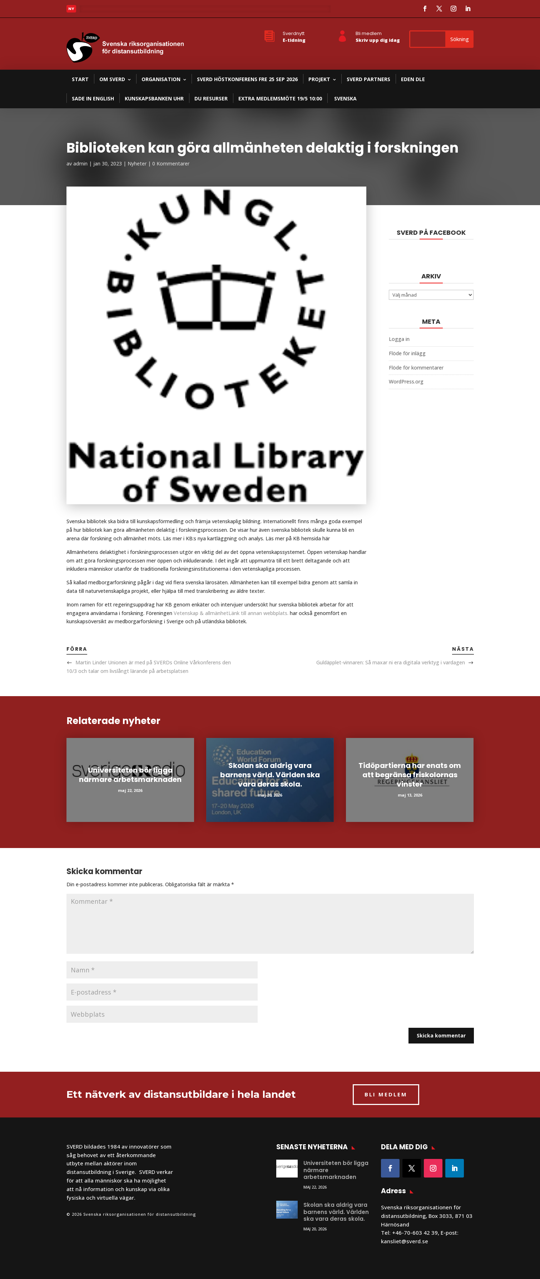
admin (80, 163)
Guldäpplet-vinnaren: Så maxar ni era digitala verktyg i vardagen (390, 662)
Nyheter (137, 163)
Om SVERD (112, 79)
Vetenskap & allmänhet (231, 613)
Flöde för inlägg (407, 353)
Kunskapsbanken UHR (154, 98)
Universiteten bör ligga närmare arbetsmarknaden (130, 774)
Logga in (399, 339)
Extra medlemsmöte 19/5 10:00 (280, 98)
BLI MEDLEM (386, 1094)
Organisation (161, 79)
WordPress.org (406, 381)
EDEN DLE (413, 79)
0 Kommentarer (170, 163)
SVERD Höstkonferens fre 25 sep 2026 (247, 79)
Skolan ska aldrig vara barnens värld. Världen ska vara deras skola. (270, 774)
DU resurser (211, 98)
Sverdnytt (293, 33)
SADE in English (93, 98)
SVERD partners (368, 79)
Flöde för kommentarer (416, 367)
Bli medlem (369, 33)
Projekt (319, 79)
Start (80, 79)
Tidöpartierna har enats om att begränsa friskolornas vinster (409, 774)
